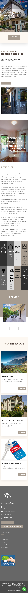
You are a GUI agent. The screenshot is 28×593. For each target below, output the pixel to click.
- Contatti (3, 550)
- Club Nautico (5, 547)
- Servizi (3, 542)
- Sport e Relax (5, 544)
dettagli (6, 83)
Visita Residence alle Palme (12, 526)
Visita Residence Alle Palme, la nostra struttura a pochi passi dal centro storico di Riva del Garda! (13, 424)
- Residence (4, 537)
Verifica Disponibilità (14, 38)
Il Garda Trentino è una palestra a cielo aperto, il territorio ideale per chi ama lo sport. (13, 381)
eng (26, 1)
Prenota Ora (7, 523)
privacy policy (16, 587)
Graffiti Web (17, 590)
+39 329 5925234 (8, 517)
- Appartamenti (5, 539)
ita (20, 1)
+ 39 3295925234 (8, 514)
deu (23, 1)
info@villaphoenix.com (9, 511)
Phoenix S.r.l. (5, 585)
